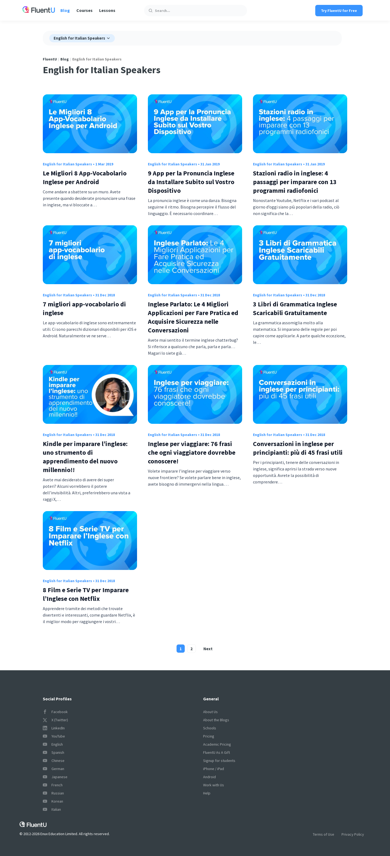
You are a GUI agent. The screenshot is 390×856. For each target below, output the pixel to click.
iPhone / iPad (213, 768)
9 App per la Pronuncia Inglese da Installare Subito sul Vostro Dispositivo (191, 182)
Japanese (55, 776)
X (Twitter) (55, 719)
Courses (84, 10)
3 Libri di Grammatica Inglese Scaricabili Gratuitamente (295, 308)
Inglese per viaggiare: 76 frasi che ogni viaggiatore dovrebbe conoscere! (191, 452)
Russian (53, 793)
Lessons (107, 10)
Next (208, 648)
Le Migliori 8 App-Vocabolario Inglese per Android (84, 177)
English (53, 744)
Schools (209, 728)
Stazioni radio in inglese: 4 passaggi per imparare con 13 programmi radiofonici (295, 182)
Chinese (53, 760)
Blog (65, 10)
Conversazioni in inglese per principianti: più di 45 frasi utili (298, 448)
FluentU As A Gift (216, 752)
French (53, 785)
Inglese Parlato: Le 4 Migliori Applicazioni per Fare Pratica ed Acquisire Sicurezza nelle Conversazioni (193, 317)
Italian (52, 809)
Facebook (55, 711)
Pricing (208, 736)
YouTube (54, 736)
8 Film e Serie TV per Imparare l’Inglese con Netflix (86, 594)
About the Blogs (216, 719)
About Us (210, 711)
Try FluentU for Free (339, 10)
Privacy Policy (353, 834)
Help (206, 793)
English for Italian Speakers (67, 164)
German (53, 768)
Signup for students (219, 760)
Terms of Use (323, 834)
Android (209, 776)
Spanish (53, 752)
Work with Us (213, 785)
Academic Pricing (217, 744)
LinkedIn (54, 728)
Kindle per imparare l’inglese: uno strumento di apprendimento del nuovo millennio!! (85, 457)
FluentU (50, 59)
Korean (53, 801)
